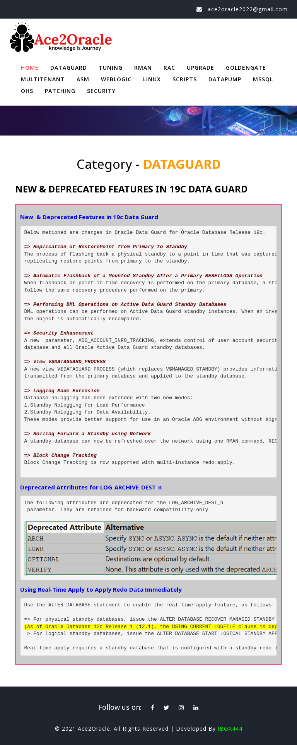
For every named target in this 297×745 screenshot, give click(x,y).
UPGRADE (200, 67)
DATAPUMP (224, 79)
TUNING (111, 67)
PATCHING (60, 90)
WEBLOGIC (116, 79)
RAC (169, 67)
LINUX (152, 79)
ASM (83, 79)
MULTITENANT (43, 79)
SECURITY (101, 90)
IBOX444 (230, 728)
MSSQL (263, 79)
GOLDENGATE (246, 67)
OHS (27, 90)
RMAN (143, 67)
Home (30, 67)
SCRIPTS (184, 79)
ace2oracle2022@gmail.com (248, 9)
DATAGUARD (68, 67)
